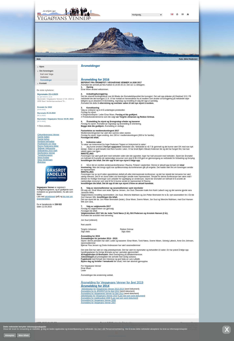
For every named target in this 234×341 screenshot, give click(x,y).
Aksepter (9, 335)
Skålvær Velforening (46, 148)
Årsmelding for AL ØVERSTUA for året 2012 (100, 291)
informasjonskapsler (36, 327)
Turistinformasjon (45, 155)
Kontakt (42, 83)
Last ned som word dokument (131, 296)
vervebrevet (50, 196)
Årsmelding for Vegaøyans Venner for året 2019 (112, 282)
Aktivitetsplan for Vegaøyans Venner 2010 (99, 296)
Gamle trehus (43, 139)
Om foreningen (45, 71)
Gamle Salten (43, 137)
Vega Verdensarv (45, 160)
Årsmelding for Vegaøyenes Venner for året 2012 (102, 293)
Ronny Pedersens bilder (48, 146)
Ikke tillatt (24, 335)
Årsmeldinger (45, 80)
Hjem (40, 67)
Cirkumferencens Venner (48, 134)
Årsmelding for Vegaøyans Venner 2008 (98, 300)
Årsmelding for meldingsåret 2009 (95, 298)
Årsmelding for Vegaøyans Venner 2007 (98, 303)
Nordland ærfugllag (46, 141)
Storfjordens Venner (46, 153)
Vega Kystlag (43, 157)
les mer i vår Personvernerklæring (109, 329)
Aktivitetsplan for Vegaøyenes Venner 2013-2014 (102, 289)
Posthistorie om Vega (47, 144)
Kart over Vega (45, 74)
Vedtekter (43, 77)
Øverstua (42, 162)
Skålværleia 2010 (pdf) (47, 151)
